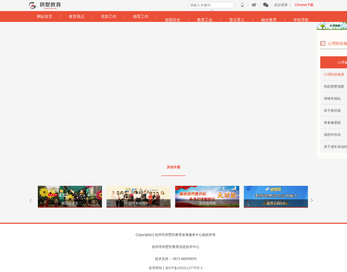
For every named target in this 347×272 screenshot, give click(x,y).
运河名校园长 (138, 203)
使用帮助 (155, 268)
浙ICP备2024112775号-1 (184, 268)
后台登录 (281, 5)
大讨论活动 (207, 203)
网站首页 (44, 16)
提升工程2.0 (276, 203)
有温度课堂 (69, 203)
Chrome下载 (304, 5)
